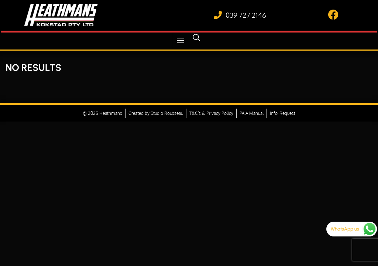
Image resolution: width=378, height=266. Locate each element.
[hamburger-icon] (180, 41)
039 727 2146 (246, 14)
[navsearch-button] (196, 40)
